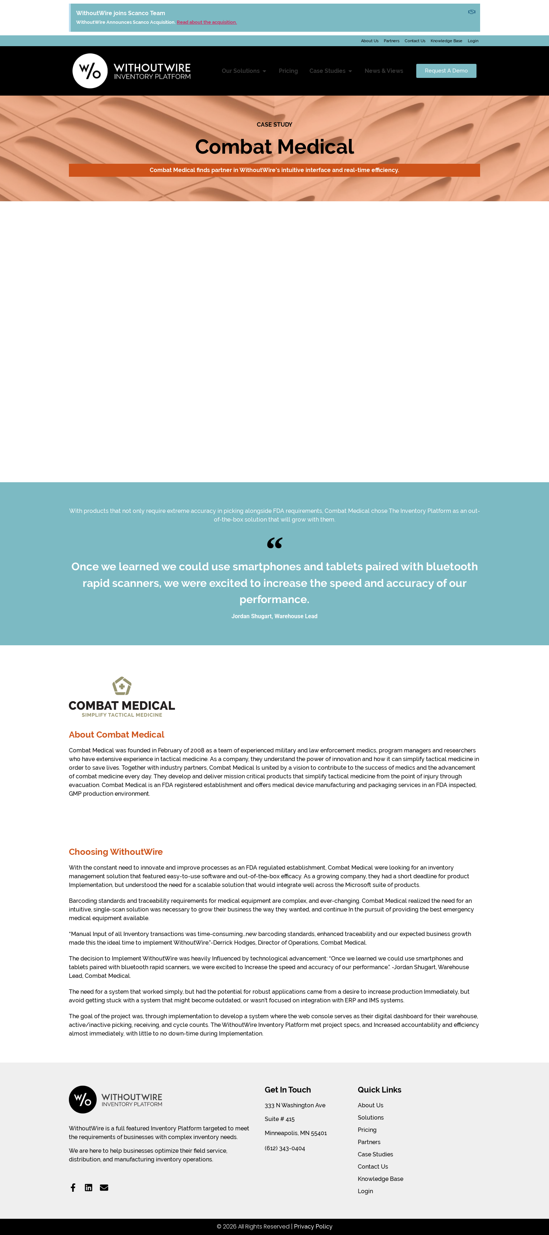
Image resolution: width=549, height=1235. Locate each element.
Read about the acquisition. (207, 22)
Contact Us (415, 40)
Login (473, 40)
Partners (391, 40)
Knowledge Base (446, 40)
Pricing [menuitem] (288, 70)
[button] (264, 71)
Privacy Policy (313, 1226)
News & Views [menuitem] (384, 70)
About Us (369, 40)
